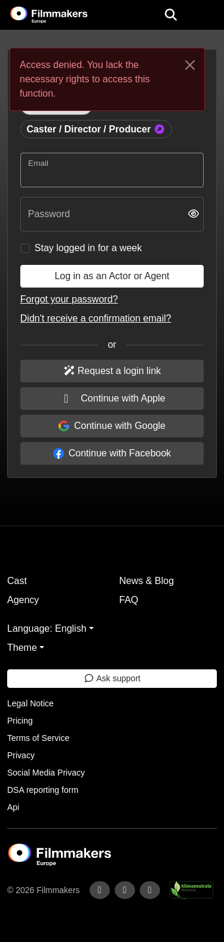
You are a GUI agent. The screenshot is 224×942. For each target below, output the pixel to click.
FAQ (129, 600)
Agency (23, 600)
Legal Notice (30, 703)
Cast (17, 581)
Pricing (20, 720)
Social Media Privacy (46, 772)
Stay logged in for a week (88, 248)
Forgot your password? (69, 299)
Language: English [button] (47, 628)
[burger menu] (206, 15)
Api (13, 807)
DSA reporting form (42, 790)
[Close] (190, 65)
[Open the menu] (170, 15)
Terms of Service (38, 738)
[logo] (63, 15)
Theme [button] (22, 648)
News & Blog (146, 581)
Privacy (21, 755)
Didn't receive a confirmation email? (95, 318)
